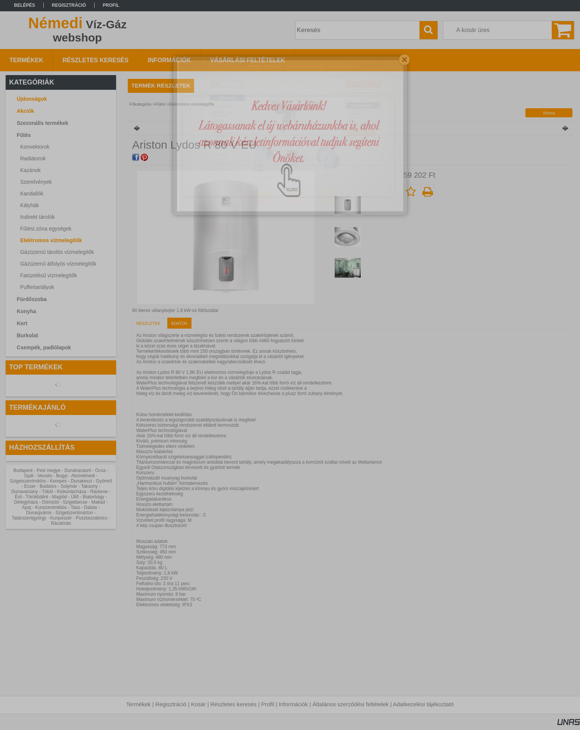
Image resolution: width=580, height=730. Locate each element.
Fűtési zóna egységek (45, 229)
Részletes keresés (233, 704)
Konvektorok (34, 147)
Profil (267, 704)
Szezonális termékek (42, 123)
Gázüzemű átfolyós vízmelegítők (58, 264)
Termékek (138, 704)
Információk (293, 704)
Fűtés (160, 104)
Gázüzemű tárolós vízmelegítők (57, 252)
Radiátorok (33, 158)
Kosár (198, 704)
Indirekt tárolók (37, 217)
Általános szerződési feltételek (350, 704)
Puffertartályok (37, 287)
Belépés (24, 5)
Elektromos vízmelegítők (51, 240)
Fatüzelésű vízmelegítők (48, 275)
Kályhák (29, 205)
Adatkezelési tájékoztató (423, 704)
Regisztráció (171, 704)
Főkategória (141, 104)
